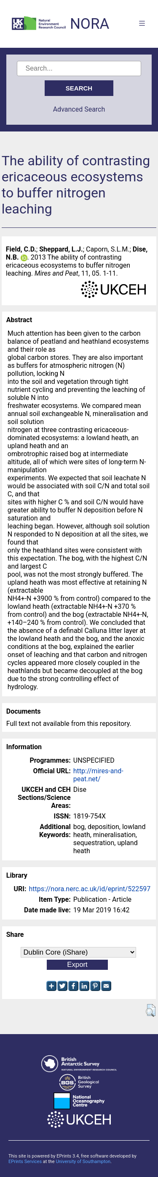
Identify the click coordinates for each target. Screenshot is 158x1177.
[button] (150, 1010)
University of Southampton (83, 1161)
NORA (89, 24)
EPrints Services (25, 1161)
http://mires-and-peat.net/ (98, 775)
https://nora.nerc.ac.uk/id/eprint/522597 (89, 889)
